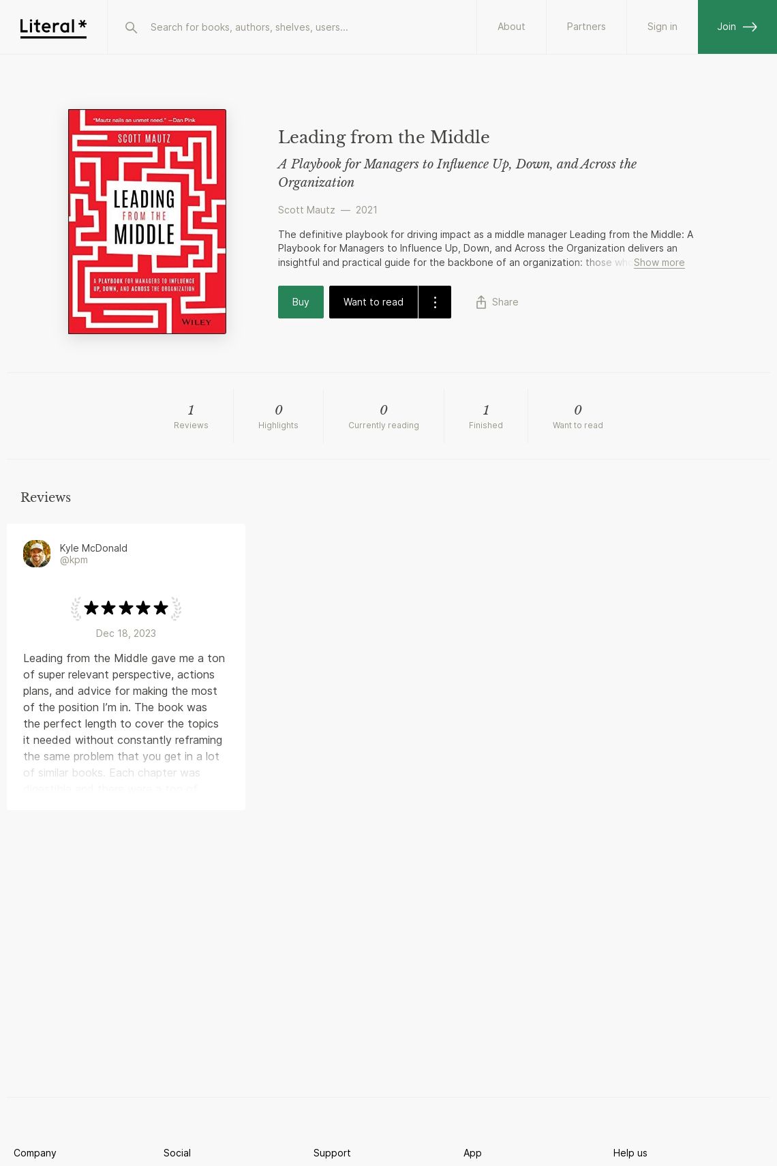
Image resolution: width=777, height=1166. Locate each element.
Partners (586, 26)
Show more (659, 262)
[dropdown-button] (434, 302)
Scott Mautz (306, 209)
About (511, 26)
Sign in (662, 26)
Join (737, 26)
